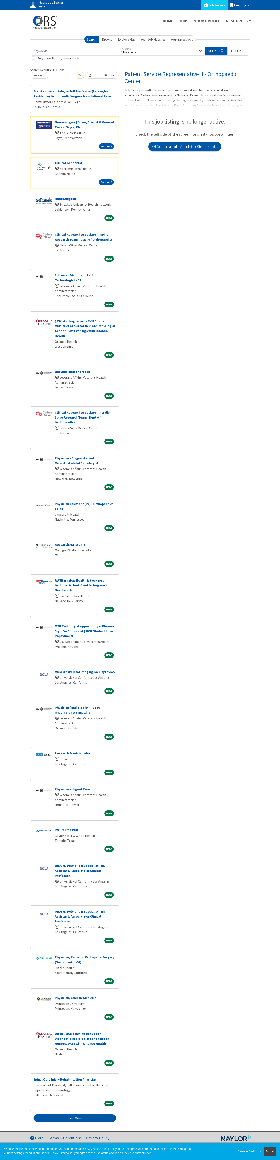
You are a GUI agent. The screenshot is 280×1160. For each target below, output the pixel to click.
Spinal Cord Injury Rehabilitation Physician (65, 1079)
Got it (270, 1151)
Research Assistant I (70, 544)
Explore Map (127, 39)
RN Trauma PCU (66, 830)
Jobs (184, 21)
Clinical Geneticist (68, 163)
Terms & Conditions (65, 1137)
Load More (74, 1118)
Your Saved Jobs (182, 39)
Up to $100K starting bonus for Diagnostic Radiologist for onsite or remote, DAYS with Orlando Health (82, 1039)
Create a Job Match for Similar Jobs (185, 146)
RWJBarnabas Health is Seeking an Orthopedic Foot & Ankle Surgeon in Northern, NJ (81, 585)
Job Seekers (214, 5)
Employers (239, 5)
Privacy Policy (97, 1137)
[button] (237, 51)
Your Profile (207, 21)
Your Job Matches (153, 39)
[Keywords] (75, 51)
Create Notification (102, 75)
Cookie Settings (249, 1151)
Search (91, 39)
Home (168, 21)
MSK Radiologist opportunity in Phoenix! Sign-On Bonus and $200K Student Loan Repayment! (85, 631)
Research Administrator (72, 753)
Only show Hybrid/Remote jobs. (59, 58)
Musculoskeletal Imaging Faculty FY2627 (85, 672)
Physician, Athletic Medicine (75, 998)
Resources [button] (237, 21)
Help (37, 1137)
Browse (107, 39)
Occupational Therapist (72, 372)
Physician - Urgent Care (72, 789)
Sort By (38, 75)
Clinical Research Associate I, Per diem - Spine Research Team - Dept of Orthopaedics (84, 417)
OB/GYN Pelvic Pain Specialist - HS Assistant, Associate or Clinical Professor (80, 871)
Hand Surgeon (65, 199)
